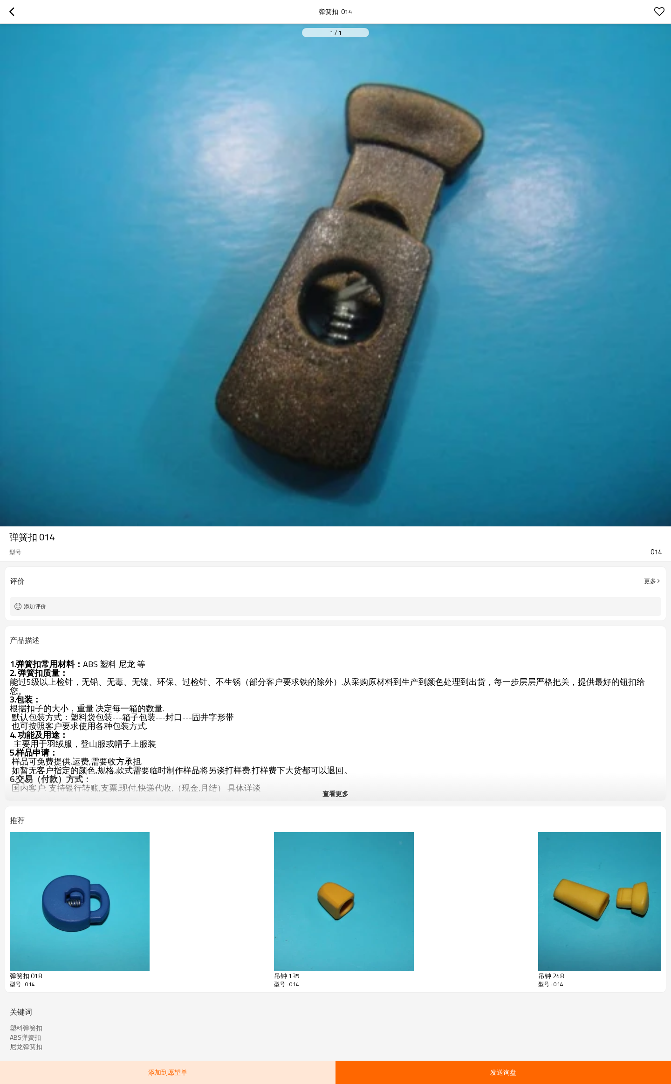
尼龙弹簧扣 (26, 1046)
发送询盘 (503, 1072)
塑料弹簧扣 (26, 1028)
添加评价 (35, 606)
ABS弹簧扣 (25, 1037)
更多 (650, 581)
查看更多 (335, 793)
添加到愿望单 (167, 1072)
